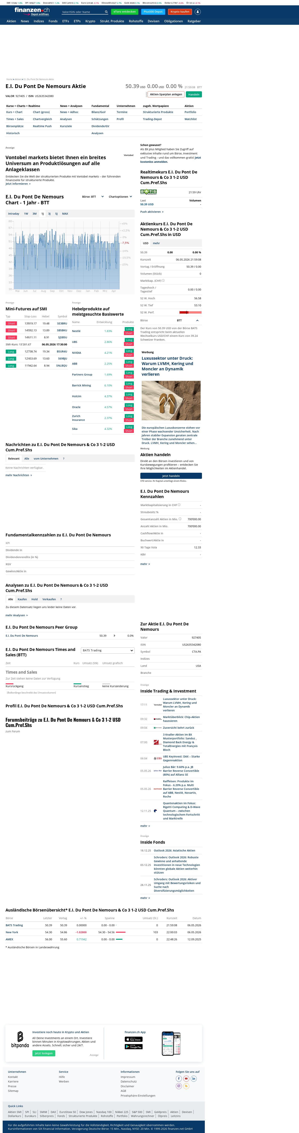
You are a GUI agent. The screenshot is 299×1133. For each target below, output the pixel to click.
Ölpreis (162, 1116)
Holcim (76, 396)
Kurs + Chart (14, 112)
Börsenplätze (14, 126)
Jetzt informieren (18, 183)
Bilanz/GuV (99, 112)
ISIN (31, 96)
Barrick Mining (81, 385)
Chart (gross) (41, 112)
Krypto (90, 21)
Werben (64, 1081)
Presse (12, 1086)
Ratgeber (194, 21)
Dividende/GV (100, 126)
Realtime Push (42, 126)
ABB (74, 363)
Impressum (128, 1077)
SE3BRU (62, 323)
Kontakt (13, 1077)
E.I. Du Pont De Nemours (22, 635)
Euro (83, 2)
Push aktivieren (151, 211)
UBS (74, 342)
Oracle (76, 407)
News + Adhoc (69, 112)
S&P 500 (137, 1112)
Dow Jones (86, 1112)
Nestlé (76, 331)
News (25, 21)
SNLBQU (61, 365)
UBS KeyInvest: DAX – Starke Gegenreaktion (181, 758)
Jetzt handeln (171, 476)
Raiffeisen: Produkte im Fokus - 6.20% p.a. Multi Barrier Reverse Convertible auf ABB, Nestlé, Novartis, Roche (181, 788)
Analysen (66, 119)
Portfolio (190, 112)
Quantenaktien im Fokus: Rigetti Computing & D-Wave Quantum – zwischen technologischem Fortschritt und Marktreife (181, 810)
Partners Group (82, 374)
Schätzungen (100, 119)
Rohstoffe (136, 21)
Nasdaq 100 (104, 1112)
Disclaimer (127, 1086)
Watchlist (191, 119)
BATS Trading (14, 925)
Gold (126, 2)
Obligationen (173, 21)
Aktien (11, 21)
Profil (120, 119)
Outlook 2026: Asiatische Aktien (174, 850)
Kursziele (66, 126)
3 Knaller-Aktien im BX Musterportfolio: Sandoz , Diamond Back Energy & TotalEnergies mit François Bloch (180, 742)
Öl (187, 2)
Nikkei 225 (121, 1112)
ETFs (65, 21)
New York (12, 932)
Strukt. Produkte (112, 21)
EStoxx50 (106, 2)
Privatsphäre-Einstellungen (138, 1095)
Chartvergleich (42, 119)
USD (145, 243)
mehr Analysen (17, 615)
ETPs (77, 21)
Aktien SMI (15, 1112)
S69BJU (62, 358)
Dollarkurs (14, 1116)
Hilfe (62, 1077)
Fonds (53, 21)
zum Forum (13, 731)
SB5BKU (62, 330)
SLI (34, 1112)
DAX (64, 2)
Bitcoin (146, 2)
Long (129, 329)
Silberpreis (47, 1116)
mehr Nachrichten (19, 475)
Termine (122, 112)
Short (128, 333)
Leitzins (176, 1116)
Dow (45, 2)
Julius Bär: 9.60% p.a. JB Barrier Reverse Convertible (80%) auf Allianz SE (181, 770)
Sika (74, 429)
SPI (26, 2)
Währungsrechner (142, 1116)
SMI (8, 2)
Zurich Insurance (78, 418)
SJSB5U (62, 337)
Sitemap (13, 1091)
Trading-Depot (152, 119)
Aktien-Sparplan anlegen (166, 94)
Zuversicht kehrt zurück (178, 727)
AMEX (9, 939)
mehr (156, 243)
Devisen (153, 21)
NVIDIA (76, 353)
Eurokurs (30, 1116)
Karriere (13, 1081)
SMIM (43, 1112)
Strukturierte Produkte (158, 112)
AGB (123, 1091)
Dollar (168, 2)
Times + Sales (15, 119)
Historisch (13, 133)
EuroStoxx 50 (67, 1112)
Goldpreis (160, 1112)
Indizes (39, 21)
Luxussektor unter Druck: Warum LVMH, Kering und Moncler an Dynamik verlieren (180, 704)
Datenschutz (129, 1081)
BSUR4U (62, 351)
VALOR (10, 96)
